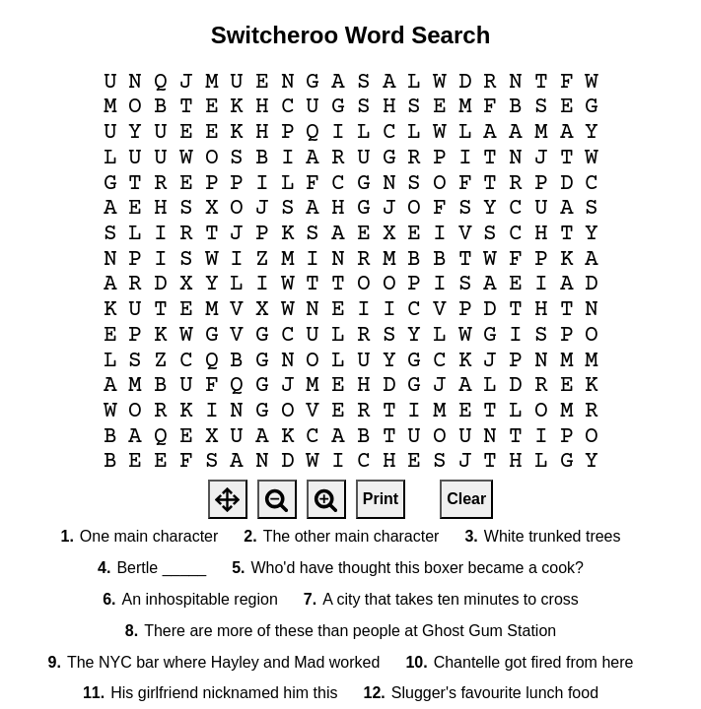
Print (380, 498)
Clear (466, 498)
